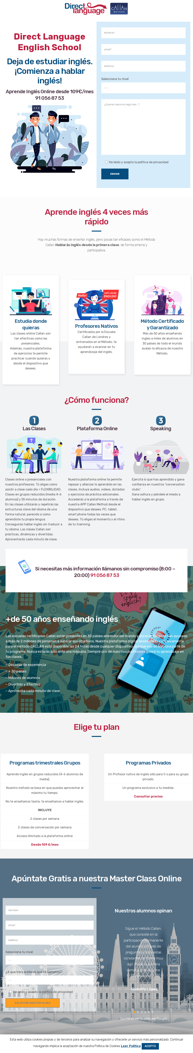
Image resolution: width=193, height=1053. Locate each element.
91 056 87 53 (29, 98)
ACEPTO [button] (150, 1046)
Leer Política (131, 1046)
